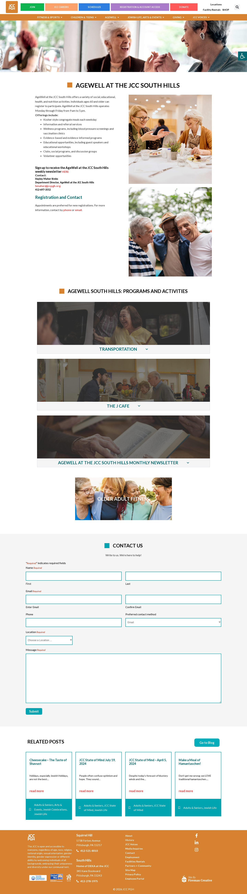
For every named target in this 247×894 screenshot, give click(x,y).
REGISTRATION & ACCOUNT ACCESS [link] (140, 7)
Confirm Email (133, 607)
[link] (242, 56)
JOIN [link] (32, 7)
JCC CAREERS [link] (61, 7)
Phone (29, 614)
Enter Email (32, 607)
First (28, 583)
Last (127, 583)
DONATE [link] (184, 7)
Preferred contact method (140, 614)
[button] (237, 7)
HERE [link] (65, 171)
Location (35, 632)
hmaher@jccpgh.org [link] (48, 185)
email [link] (78, 210)
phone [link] (67, 210)
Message (35, 650)
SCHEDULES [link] (94, 7)
